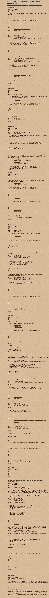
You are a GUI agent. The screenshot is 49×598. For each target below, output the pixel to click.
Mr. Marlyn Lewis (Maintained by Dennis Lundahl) (27, 595)
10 (16, 481)
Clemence (20, 582)
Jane (18, 216)
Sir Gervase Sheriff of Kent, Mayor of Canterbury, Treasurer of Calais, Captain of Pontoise (28, 400)
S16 (10, 507)
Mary (37, 180)
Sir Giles (20, 180)
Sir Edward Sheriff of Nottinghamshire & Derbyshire (26, 361)
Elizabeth (17, 30)
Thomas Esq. (19, 217)
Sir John (32, 252)
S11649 (11, 42)
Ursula (44, 154)
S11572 (11, 20)
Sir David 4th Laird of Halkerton (21, 58)
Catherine (18, 37)
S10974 (11, 168)
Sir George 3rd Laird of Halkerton (22, 29)
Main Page (9, 5)
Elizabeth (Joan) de (20, 275)
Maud (18, 257)
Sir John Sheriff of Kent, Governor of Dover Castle (25, 531)
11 (22, 487)
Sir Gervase (17, 487)
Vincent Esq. (41, 491)
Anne (35, 155)
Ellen (16, 54)
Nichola (38, 13)
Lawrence (29, 13)
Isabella (10, 492)
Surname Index (13, 5)
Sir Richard (18, 163)
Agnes (16, 231)
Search (30, 5)
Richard (17, 210)
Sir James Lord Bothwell (20, 75)
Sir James (44, 581)
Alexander (17, 94)
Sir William (35, 135)
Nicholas (18, 567)
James (16, 53)
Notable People (26, 5)
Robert (18, 160)
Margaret (17, 80)
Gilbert (20, 13)
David (17, 81)
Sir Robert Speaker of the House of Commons (21, 155)
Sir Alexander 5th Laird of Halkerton (23, 38)
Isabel (18, 36)
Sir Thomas (18, 309)
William (35, 96)
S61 (10, 411)
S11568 (11, 263)
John (18, 17)
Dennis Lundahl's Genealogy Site (36, 5)
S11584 (11, 44)
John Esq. (20, 357)
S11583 (11, 261)
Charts (22, 5)
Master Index (18, 5)
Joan (17, 198)
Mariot (16, 35)
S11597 (11, 264)
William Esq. (17, 530)
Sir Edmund (17, 230)
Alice (26, 156)
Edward (18, 405)
